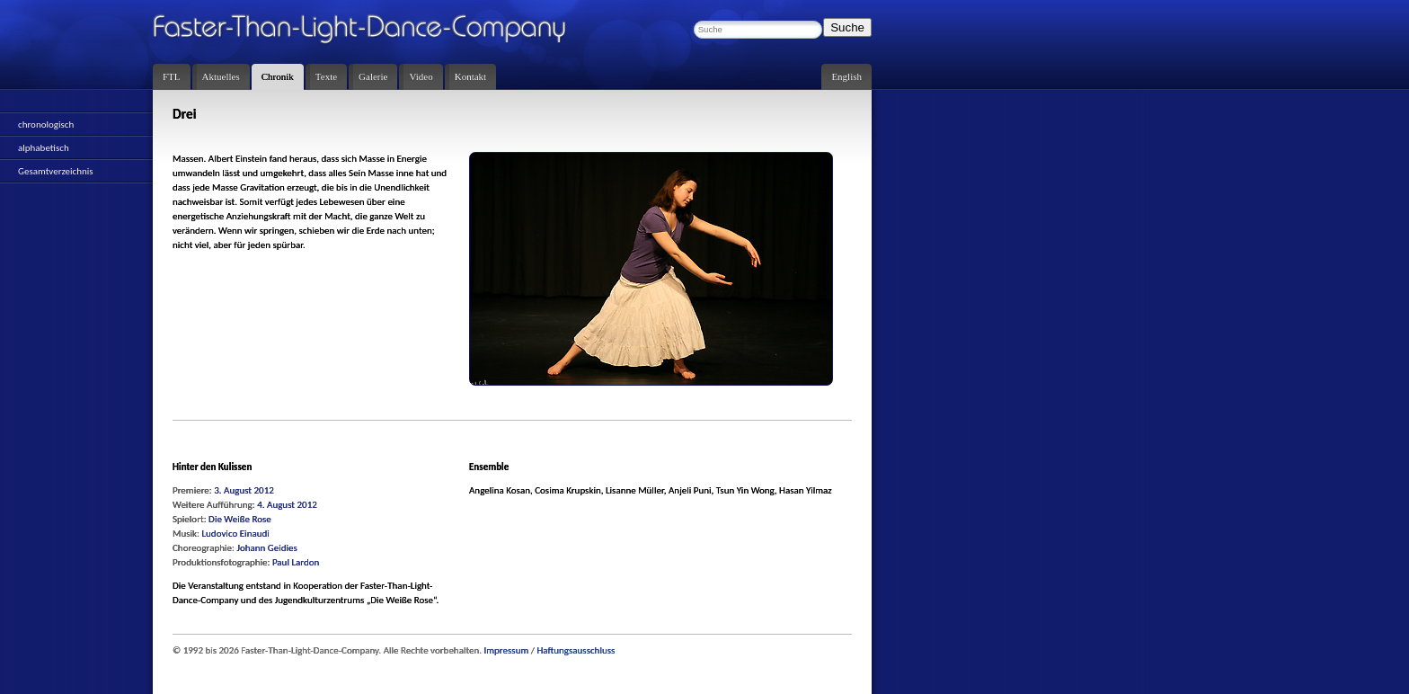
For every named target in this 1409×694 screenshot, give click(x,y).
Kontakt (470, 76)
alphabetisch (43, 148)
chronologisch (46, 124)
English (846, 76)
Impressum (506, 650)
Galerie (373, 76)
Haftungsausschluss (575, 650)
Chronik (277, 76)
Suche (847, 27)
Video (420, 76)
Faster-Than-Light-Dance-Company (377, 31)
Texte (326, 76)
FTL (172, 76)
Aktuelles (221, 76)
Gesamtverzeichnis (55, 171)
